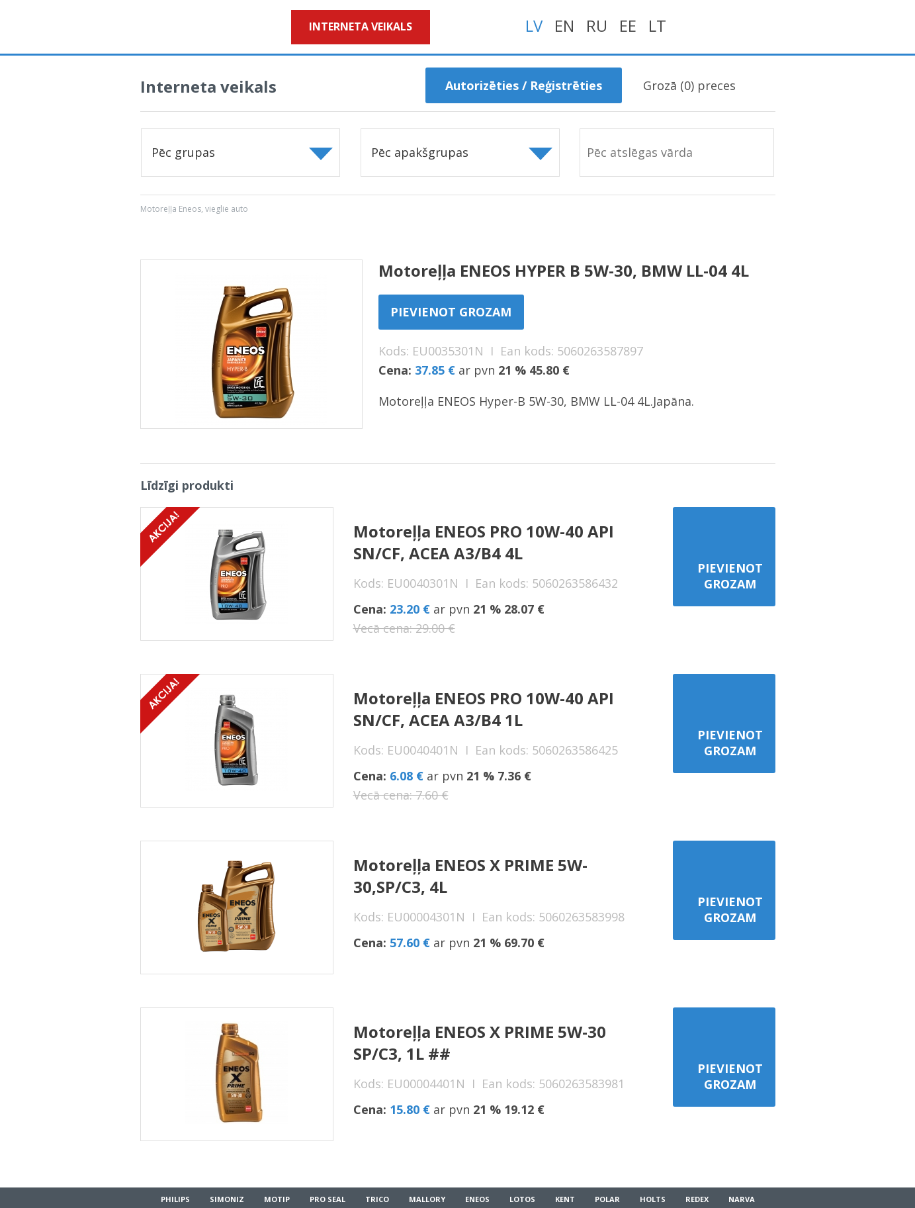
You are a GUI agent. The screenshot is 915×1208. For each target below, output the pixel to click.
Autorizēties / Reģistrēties (523, 85)
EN (564, 25)
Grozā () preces (689, 85)
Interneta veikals (360, 26)
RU (596, 25)
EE (627, 25)
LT (657, 25)
